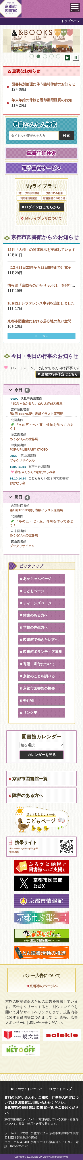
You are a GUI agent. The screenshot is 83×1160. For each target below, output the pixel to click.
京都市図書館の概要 (39, 688)
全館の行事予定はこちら (59, 374)
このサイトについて (29, 1089)
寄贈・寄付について (39, 664)
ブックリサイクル (22, 460)
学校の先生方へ (35, 627)
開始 (67, 58)
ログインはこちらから (42, 207)
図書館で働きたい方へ (40, 639)
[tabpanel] (41, 41)
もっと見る (41, 336)
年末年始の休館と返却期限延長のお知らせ (45, 100)
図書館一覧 (45, 1107)
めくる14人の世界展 (24, 439)
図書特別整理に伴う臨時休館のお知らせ (43, 84)
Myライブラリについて (43, 218)
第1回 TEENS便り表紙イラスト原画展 (36, 413)
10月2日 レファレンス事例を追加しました (41, 303)
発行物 (28, 700)
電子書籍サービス (41, 168)
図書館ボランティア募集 (42, 652)
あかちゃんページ (37, 579)
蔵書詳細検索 (41, 153)
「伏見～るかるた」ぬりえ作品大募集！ (38, 403)
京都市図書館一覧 (30, 778)
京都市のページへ (43, 986)
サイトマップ (62, 1089)
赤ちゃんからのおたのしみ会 (32, 472)
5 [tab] (58, 56)
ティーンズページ (37, 603)
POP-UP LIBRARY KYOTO (29, 449)
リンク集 (30, 712)
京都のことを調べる (39, 676)
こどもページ (33, 591)
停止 (76, 58)
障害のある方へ (35, 615)
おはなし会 (17, 483)
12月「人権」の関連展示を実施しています (41, 250)
